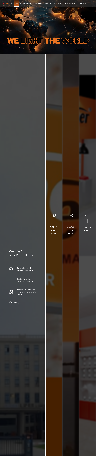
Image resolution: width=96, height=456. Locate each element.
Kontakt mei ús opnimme (66, 3)
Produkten (48, 3)
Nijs (55, 3)
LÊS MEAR (16, 302)
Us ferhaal (38, 3)
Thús (16, 3)
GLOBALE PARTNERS (26, 3)
